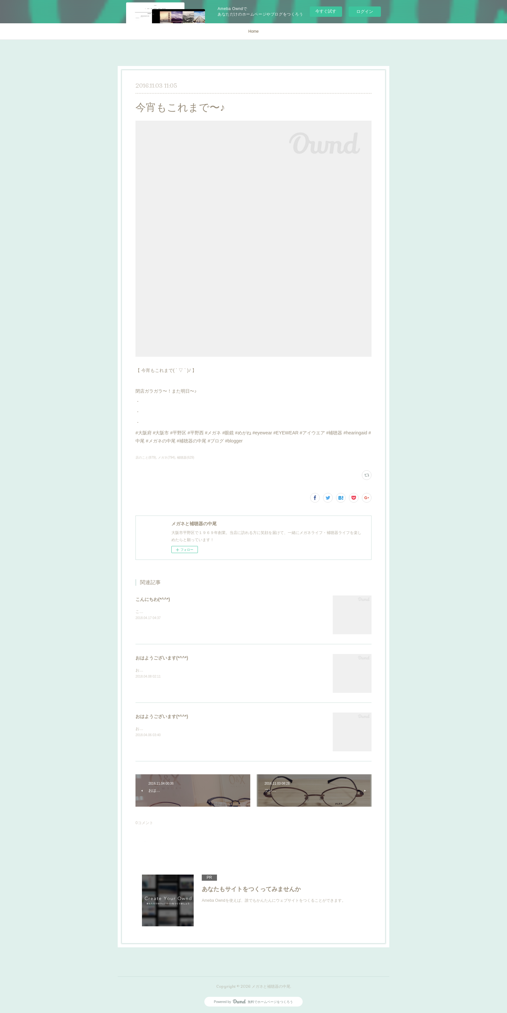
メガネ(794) (166, 457)
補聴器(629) (185, 457)
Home (253, 31)
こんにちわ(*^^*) (152, 599)
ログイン (364, 11)
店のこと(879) (145, 457)
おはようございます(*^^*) (161, 657)
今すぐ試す (325, 11)
